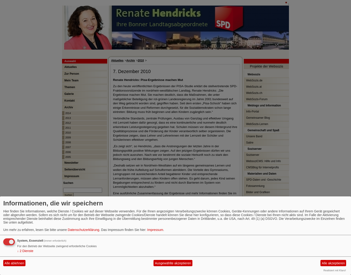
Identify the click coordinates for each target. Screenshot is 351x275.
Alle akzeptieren (333, 263)
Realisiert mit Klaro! (334, 270)
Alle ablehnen (14, 263)
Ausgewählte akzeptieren (173, 263)
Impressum (155, 230)
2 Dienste (25, 251)
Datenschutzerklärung (83, 230)
